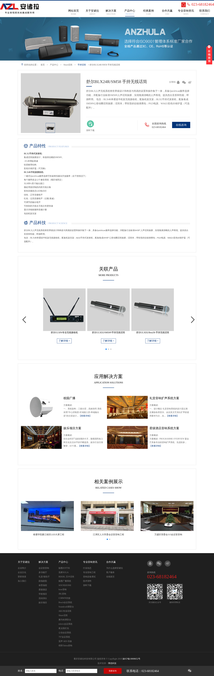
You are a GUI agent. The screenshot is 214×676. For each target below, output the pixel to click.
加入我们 (22, 581)
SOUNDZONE (65, 585)
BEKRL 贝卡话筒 (66, 577)
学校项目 (43, 594)
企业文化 (22, 572)
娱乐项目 (43, 602)
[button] (106, 349)
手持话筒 (82, 65)
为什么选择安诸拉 (114, 568)
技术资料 (87, 581)
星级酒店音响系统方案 (164, 428)
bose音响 (63, 589)
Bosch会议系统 (65, 602)
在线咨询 (181, 124)
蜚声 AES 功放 (65, 641)
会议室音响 (44, 568)
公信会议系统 (65, 633)
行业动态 (87, 568)
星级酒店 (43, 590)
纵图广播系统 (65, 581)
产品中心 (54, 65)
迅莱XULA (64, 572)
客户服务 (110, 572)
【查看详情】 (85, 416)
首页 (43, 65)
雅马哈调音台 (65, 620)
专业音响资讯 (90, 562)
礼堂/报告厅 (44, 577)
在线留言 (110, 577)
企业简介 (22, 568)
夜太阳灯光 (64, 628)
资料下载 (87, 585)
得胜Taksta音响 (65, 645)
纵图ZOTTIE (64, 568)
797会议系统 (64, 637)
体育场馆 (43, 585)
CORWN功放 (64, 598)
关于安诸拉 (24, 562)
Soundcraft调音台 (66, 607)
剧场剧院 (43, 581)
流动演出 (43, 598)
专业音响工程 (89, 572)
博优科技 (112, 663)
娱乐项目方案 (72, 428)
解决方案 (43, 562)
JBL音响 (62, 594)
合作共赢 (111, 562)
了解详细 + (64, 340)
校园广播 (69, 398)
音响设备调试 (89, 577)
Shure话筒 (68, 65)
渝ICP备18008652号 (131, 659)
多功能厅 (43, 572)
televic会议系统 (65, 624)
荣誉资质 (22, 577)
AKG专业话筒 (65, 611)
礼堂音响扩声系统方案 (164, 398)
